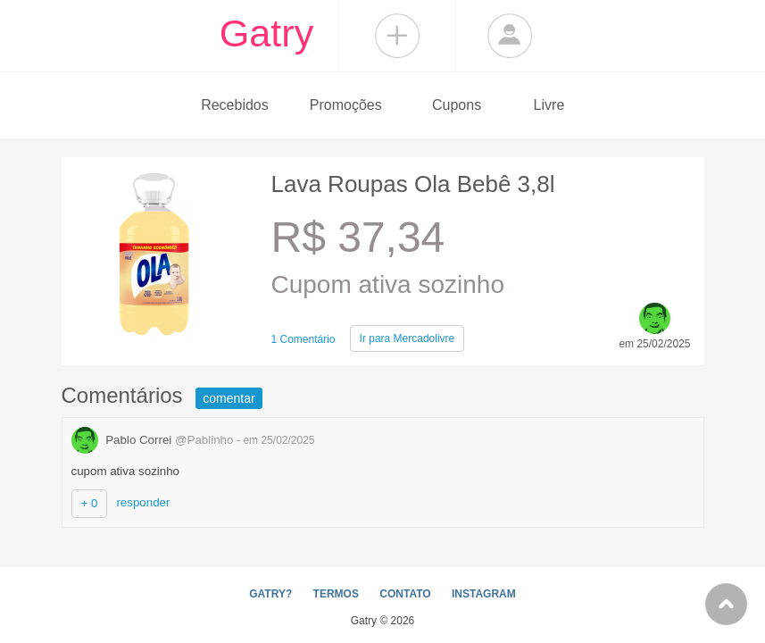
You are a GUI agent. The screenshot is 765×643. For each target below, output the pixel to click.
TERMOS (336, 594)
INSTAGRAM (484, 594)
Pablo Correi (154, 440)
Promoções (346, 105)
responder (143, 502)
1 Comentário (303, 339)
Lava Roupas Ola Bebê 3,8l (413, 184)
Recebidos (235, 105)
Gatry (267, 33)
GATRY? (270, 594)
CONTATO (404, 594)
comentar (228, 398)
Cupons (456, 105)
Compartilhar (397, 36)
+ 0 (89, 503)
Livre (549, 105)
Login (509, 36)
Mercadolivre (407, 338)
